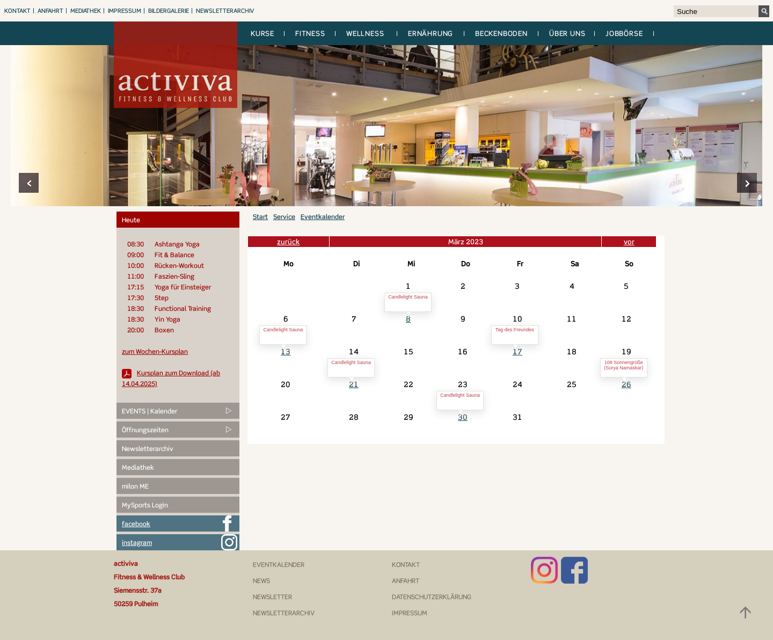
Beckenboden (501, 33)
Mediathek (85, 10)
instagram (137, 543)
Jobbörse (624, 33)
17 (517, 351)
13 (285, 351)
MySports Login (145, 505)
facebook (136, 524)
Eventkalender (323, 217)
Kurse (262, 33)
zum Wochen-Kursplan (155, 351)
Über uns (567, 33)
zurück (288, 241)
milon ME (135, 486)
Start (260, 217)
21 (354, 384)
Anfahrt (50, 10)
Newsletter (272, 597)
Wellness (365, 33)
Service (284, 217)
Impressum (124, 10)
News (261, 581)
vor (629, 241)
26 (626, 384)
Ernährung (430, 33)
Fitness (310, 33)
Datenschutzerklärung (431, 597)
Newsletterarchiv (225, 10)
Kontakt (17, 10)
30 (463, 416)
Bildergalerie (168, 10)
